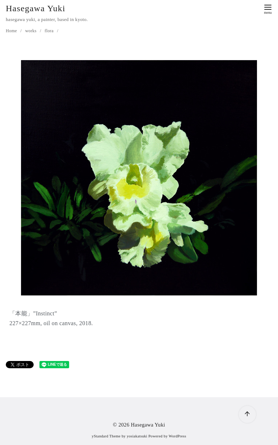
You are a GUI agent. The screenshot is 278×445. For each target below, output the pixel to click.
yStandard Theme (106, 436)
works (31, 30)
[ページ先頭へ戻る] (247, 414)
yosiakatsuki (137, 436)
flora (50, 30)
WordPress (177, 436)
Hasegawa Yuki (36, 8)
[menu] (268, 8)
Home (12, 30)
